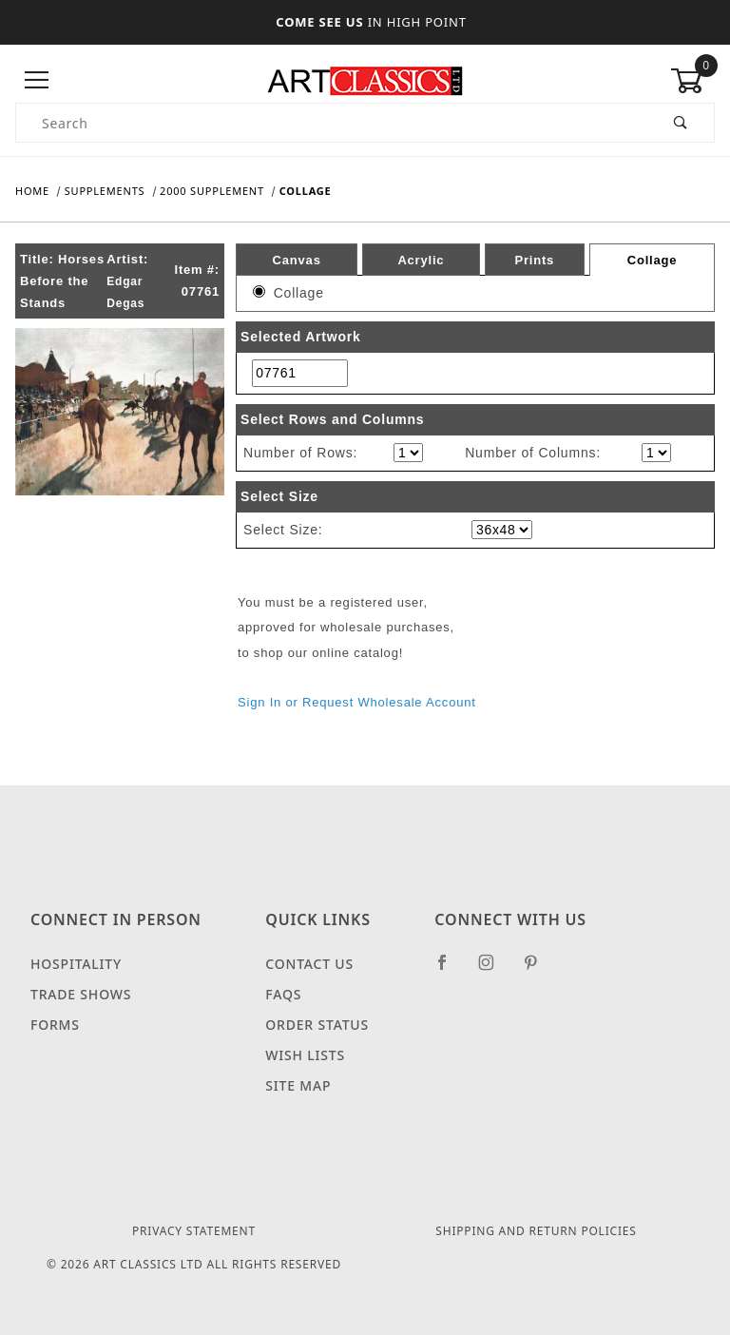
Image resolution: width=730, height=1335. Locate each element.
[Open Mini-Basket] (692, 81)
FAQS (283, 994)
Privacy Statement (194, 1231)
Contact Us (309, 964)
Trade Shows (80, 994)
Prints (534, 259)
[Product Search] (332, 123)
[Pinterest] (538, 970)
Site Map (298, 1085)
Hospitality (76, 964)
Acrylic (420, 259)
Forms (55, 1025)
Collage (652, 260)
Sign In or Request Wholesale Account (357, 702)
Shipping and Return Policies (535, 1231)
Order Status (317, 1025)
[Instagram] (494, 970)
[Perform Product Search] (681, 123)
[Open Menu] (37, 80)
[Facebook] (450, 970)
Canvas (297, 259)
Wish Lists (305, 1055)
